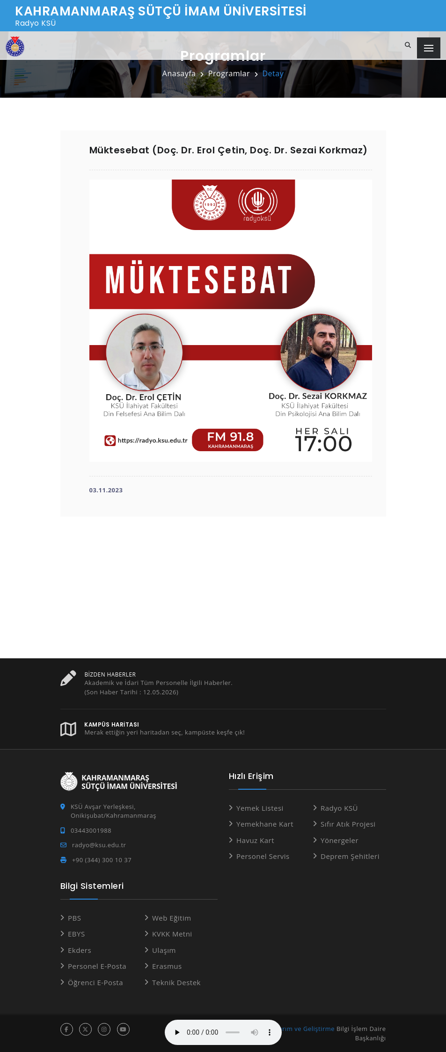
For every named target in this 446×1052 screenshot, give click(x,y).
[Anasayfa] (15, 46)
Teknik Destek (176, 982)
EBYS (76, 933)
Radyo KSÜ (339, 808)
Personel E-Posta (97, 966)
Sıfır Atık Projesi (348, 824)
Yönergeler (339, 840)
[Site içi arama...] (408, 45)
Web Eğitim (171, 917)
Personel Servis (263, 856)
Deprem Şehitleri (350, 856)
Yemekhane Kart (264, 824)
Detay (273, 73)
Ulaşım (164, 950)
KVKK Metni (172, 933)
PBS (74, 917)
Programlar (229, 73)
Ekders (79, 950)
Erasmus (167, 966)
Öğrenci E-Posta (95, 982)
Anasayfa (179, 73)
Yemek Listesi (260, 808)
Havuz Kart (255, 840)
